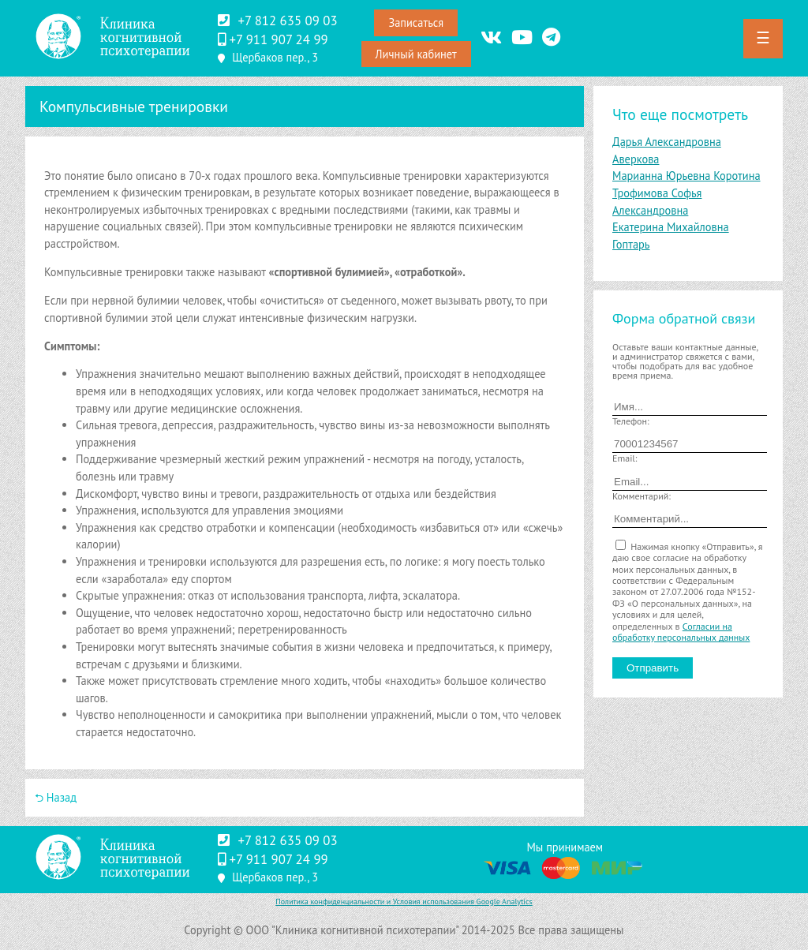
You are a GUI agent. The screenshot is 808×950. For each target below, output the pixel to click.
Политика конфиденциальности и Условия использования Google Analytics (404, 901)
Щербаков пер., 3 (275, 57)
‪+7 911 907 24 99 (278, 39)
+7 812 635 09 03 (287, 20)
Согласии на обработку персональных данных (681, 631)
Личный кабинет (416, 54)
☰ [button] (763, 37)
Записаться (415, 22)
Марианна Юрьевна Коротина (686, 175)
